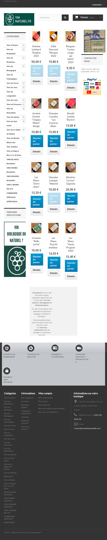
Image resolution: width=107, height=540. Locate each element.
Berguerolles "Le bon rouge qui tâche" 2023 (70, 54)
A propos (25, 417)
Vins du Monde (13, 138)
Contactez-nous (10, 1)
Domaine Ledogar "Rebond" (53, 180)
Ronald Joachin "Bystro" (70, 116)
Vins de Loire (12, 100)
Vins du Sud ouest (12, 123)
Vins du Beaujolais (11, 51)
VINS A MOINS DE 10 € (13, 187)
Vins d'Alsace (12, 45)
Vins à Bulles (12, 147)
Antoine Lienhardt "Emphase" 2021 (36, 51)
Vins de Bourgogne (11, 68)
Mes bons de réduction (48, 412)
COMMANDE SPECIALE (12, 195)
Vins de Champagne (12, 77)
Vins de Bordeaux (11, 60)
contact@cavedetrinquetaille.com (87, 428)
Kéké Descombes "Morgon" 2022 (53, 51)
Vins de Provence (14, 104)
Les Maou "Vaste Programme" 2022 (70, 244)
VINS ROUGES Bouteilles (13, 178)
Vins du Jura (12, 87)
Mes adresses (44, 405)
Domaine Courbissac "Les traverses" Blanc (53, 120)
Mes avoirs (43, 401)
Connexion (97, 5)
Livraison (25, 401)
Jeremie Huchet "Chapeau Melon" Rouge (36, 120)
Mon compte (45, 393)
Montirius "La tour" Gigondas (70, 180)
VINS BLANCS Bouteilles (13, 161)
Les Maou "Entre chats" (36, 182)
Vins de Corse (12, 83)
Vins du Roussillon (11, 111)
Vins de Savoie (13, 117)
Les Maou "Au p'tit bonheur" (53, 243)
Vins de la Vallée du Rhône (13, 132)
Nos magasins (27, 398)
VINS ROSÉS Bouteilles (12, 170)
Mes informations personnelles (51, 409)
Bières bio (11, 142)
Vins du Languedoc (11, 94)
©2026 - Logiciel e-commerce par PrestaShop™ (23, 532)
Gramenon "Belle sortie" (36, 241)
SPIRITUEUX (12, 202)
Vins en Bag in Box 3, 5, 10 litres (14, 153)
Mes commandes (45, 398)
